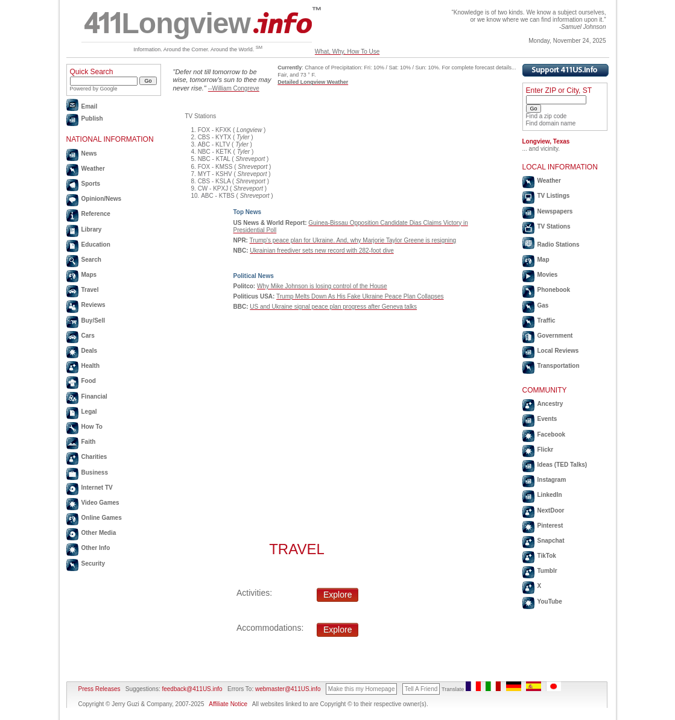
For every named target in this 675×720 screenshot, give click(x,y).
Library (91, 229)
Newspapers (555, 211)
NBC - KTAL (214, 159)
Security (93, 563)
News (89, 153)
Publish (92, 118)
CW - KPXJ (213, 188)
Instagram (551, 479)
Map (543, 259)
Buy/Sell (93, 320)
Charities (94, 456)
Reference (95, 213)
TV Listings (553, 195)
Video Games (100, 502)
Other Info (95, 548)
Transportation (558, 365)
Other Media (98, 532)
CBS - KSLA (214, 181)
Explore (337, 594)
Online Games (101, 517)
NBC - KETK (215, 151)
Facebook (551, 434)
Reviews (93, 305)
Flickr (545, 449)
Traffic (546, 320)
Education (95, 244)
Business (94, 472)
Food (88, 380)
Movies (547, 274)
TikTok (546, 555)
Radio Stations (558, 244)
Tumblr (547, 570)
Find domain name (551, 123)
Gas (543, 305)
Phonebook (553, 289)
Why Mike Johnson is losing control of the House (322, 286)
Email (89, 106)
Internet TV (97, 487)
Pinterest (550, 525)
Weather (93, 168)
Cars (88, 335)
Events (547, 418)
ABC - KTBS (218, 195)
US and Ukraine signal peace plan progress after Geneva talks (333, 306)
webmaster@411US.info (288, 689)
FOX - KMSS (215, 166)
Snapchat (551, 540)
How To (92, 426)
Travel (90, 289)
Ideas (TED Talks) (562, 464)
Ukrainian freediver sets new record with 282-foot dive (321, 250)
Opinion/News (101, 198)
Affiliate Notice (228, 704)
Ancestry (550, 403)
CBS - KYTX (215, 137)
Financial (94, 396)
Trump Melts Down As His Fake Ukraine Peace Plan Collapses (360, 296)
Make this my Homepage (361, 689)
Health (90, 365)
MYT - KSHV (215, 174)
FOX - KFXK (215, 130)
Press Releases (99, 689)
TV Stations (554, 226)
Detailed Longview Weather (312, 82)
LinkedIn (549, 494)
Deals (89, 350)
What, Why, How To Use (347, 51)
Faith (88, 441)
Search (91, 259)
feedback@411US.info (191, 689)
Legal (89, 411)
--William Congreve (233, 88)
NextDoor (551, 510)
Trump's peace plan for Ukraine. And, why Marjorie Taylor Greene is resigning (353, 240)
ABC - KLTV (214, 144)
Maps (89, 274)
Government (555, 335)
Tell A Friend (421, 689)
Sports (91, 183)
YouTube (549, 601)
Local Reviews (558, 350)
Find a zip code (546, 116)
